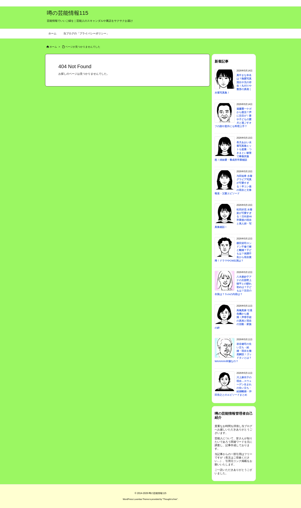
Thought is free (170, 499)
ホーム (53, 46)
